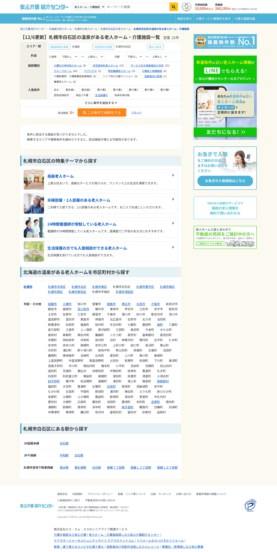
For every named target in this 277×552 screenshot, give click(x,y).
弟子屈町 (127, 407)
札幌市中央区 (57, 287)
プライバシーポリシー (100, 494)
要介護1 (101, 89)
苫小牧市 (83, 309)
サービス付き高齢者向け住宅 (147, 65)
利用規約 (77, 494)
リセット (136, 112)
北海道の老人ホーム (60, 29)
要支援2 (86, 89)
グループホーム (63, 70)
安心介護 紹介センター (33, 29)
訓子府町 (54, 381)
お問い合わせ (183, 494)
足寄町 (155, 402)
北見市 (140, 304)
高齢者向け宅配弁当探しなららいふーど (133, 546)
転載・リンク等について (132, 494)
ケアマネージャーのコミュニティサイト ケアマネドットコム (94, 540)
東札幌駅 (80, 467)
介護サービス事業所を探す (213, 18)
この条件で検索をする (102, 112)
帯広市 (126, 304)
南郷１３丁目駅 (141, 467)
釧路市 (111, 304)
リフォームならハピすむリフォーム (160, 540)
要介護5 (164, 89)
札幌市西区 (55, 292)
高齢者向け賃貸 (153, 76)
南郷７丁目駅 (116, 467)
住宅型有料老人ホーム (105, 65)
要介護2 (117, 89)
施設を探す (184, 18)
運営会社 (62, 494)
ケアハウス (90, 70)
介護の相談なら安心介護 (70, 534)
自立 (56, 89)
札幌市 (28, 287)
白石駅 (64, 443)
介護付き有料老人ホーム (68, 65)
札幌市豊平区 (145, 287)
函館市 (52, 304)
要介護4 (149, 89)
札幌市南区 (167, 287)
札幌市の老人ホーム (86, 29)
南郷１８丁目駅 (167, 467)
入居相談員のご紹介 (68, 500)
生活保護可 (101, 95)
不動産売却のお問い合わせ (100, 500)
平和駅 (64, 455)
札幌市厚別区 (77, 292)
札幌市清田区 (124, 292)
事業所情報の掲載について (211, 494)
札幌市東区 (99, 287)
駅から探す (155, 47)
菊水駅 (64, 467)
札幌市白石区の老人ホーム (115, 29)
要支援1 (70, 89)
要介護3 (133, 89)
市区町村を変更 (103, 47)
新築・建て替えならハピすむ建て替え (79, 546)
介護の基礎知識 (244, 18)
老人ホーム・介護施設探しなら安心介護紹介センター (124, 534)
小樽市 (67, 304)
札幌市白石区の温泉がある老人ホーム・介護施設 (161, 29)
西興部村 (163, 381)
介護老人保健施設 (152, 70)
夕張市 (155, 304)
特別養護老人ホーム (119, 70)
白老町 (111, 386)
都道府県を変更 (59, 47)
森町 (160, 324)
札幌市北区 (79, 287)
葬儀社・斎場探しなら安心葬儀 (182, 546)
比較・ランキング (161, 494)
